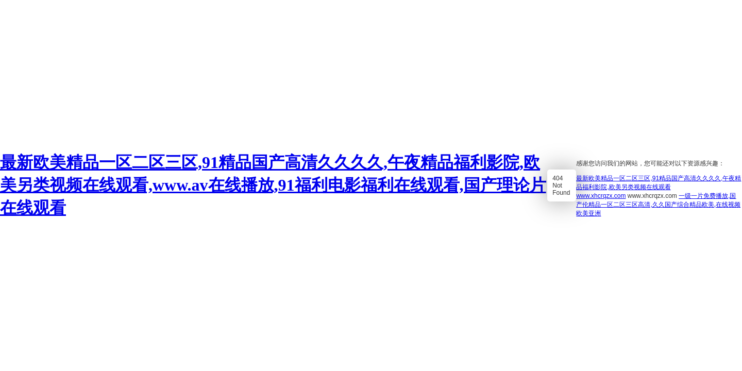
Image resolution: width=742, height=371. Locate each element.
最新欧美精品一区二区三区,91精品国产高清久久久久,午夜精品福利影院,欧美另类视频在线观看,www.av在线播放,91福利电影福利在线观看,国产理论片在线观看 (273, 185)
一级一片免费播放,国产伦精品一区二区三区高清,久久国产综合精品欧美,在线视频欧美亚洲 (658, 204)
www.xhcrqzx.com (601, 195)
